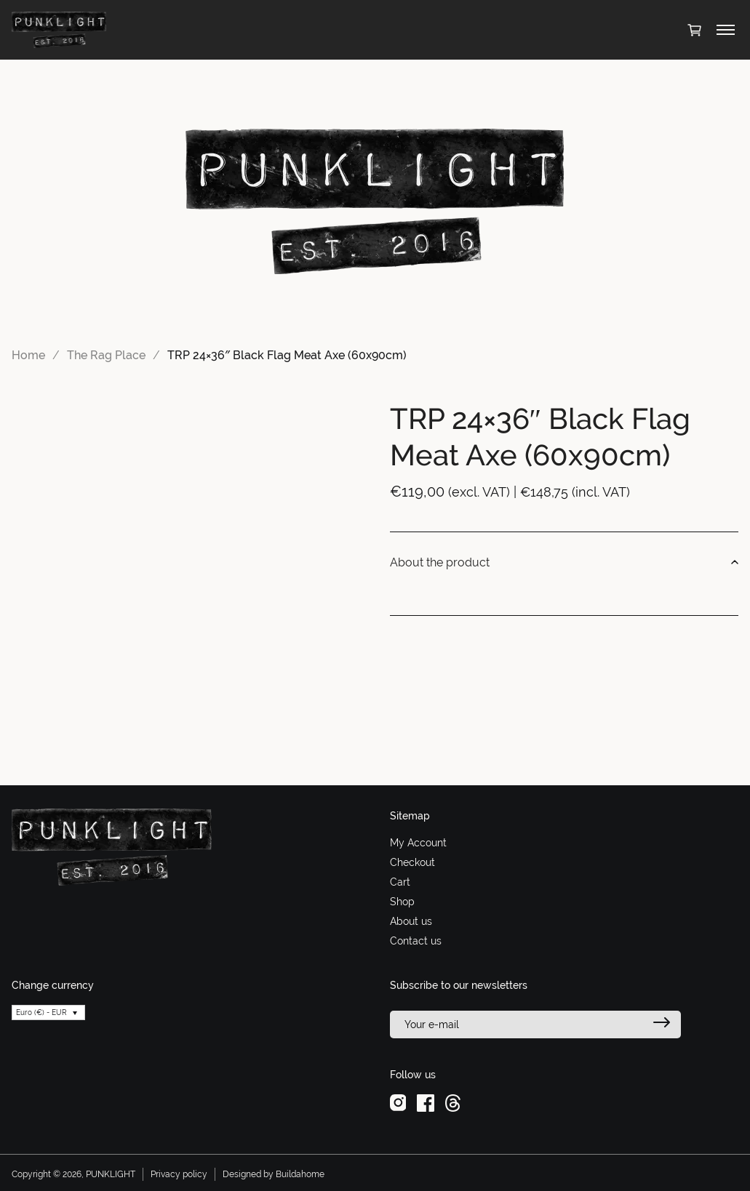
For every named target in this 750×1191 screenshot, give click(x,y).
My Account (418, 843)
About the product (564, 563)
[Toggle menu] (725, 30)
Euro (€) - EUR (41, 1012)
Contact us (416, 941)
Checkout (412, 862)
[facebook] (425, 1102)
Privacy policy (179, 1174)
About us (411, 921)
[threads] (452, 1102)
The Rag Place (106, 355)
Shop (402, 901)
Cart (400, 882)
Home (28, 355)
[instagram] (398, 1102)
